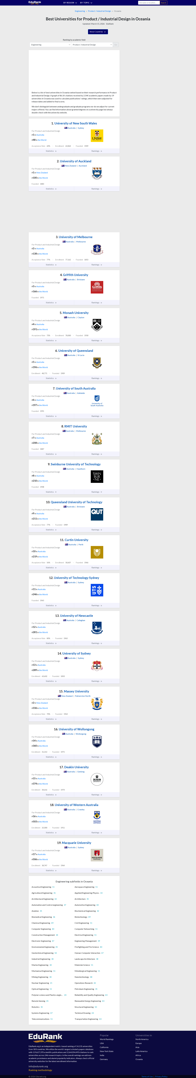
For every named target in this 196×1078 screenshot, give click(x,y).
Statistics (51, 151)
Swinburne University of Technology (74, 464)
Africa (138, 1055)
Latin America (141, 1051)
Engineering (80, 11)
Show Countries (98, 31)
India (102, 1055)
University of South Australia (74, 388)
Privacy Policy (161, 1076)
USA (102, 1043)
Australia (40, 135)
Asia (137, 1047)
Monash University (74, 313)
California (104, 1047)
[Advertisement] (50, 71)
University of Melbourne (74, 237)
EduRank (110, 24)
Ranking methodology (40, 1070)
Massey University (74, 691)
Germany (104, 1059)
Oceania (139, 1059)
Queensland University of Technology (74, 502)
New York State (106, 1051)
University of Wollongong (74, 729)
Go (115, 44)
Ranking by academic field (74, 40)
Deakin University (74, 767)
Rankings (97, 151)
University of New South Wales (74, 123)
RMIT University (74, 426)
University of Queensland (74, 350)
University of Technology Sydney (74, 578)
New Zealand (42, 172)
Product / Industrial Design (99, 11)
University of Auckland (74, 161)
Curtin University (74, 540)
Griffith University (74, 275)
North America (142, 1039)
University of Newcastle (74, 615)
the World (42, 140)
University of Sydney (74, 653)
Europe (139, 1043)
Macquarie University (74, 843)
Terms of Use (147, 1076)
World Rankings (107, 1039)
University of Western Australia (74, 805)
